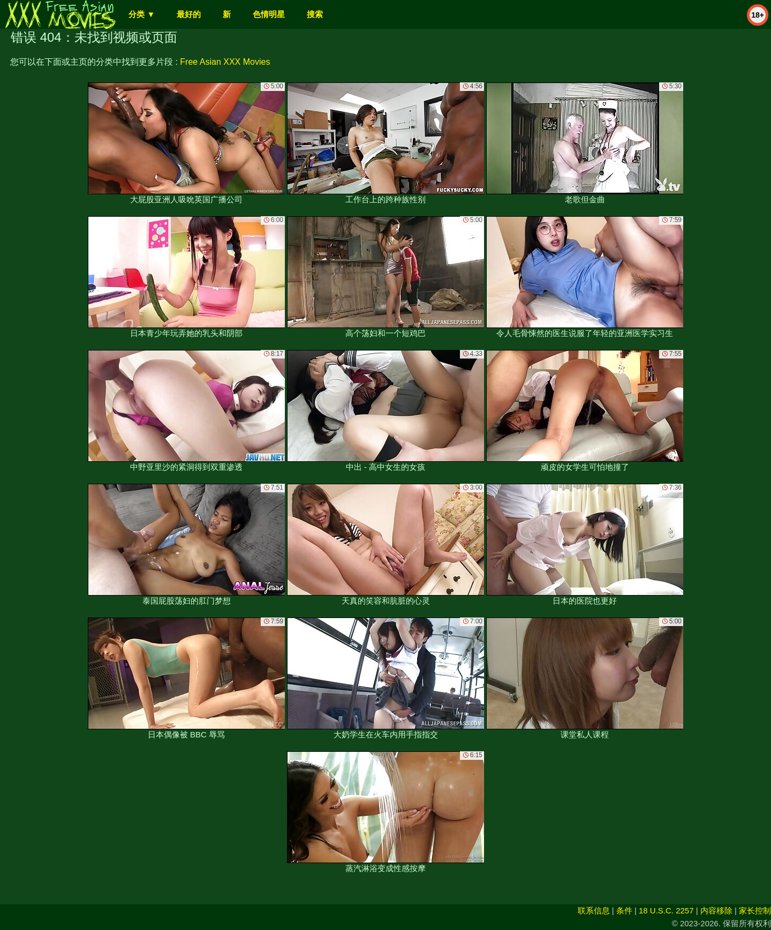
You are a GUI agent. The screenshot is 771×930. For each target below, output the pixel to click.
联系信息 (594, 910)
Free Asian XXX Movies (225, 61)
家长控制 (755, 910)
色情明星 (269, 14)
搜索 (315, 14)
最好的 (189, 14)
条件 (624, 910)
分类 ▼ (141, 14)
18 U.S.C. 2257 (666, 910)
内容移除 (716, 910)
